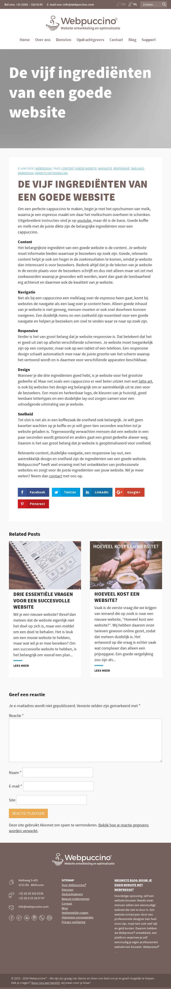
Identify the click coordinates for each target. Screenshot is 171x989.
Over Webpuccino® (74, 885)
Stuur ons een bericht (45, 983)
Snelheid (137, 168)
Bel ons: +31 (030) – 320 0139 (23, 4)
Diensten (63, 39)
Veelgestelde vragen (75, 913)
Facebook (11, 917)
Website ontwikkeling (51, 173)
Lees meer (21, 666)
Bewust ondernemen (76, 899)
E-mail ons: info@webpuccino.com (70, 4)
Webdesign (43, 168)
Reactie (16, 715)
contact (55, 475)
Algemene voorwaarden (78, 917)
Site (12, 800)
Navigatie (105, 168)
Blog (132, 39)
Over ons (43, 39)
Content (67, 168)
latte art (145, 381)
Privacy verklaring (73, 922)
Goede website (86, 168)
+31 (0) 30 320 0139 (30, 893)
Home (25, 39)
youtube (84, 220)
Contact (116, 39)
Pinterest (34, 917)
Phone (42, 917)
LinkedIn (26, 917)
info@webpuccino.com (33, 907)
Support (149, 39)
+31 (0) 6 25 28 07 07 (31, 898)
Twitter (19, 917)
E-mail (15, 786)
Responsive (121, 168)
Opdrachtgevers (90, 39)
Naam (15, 772)
